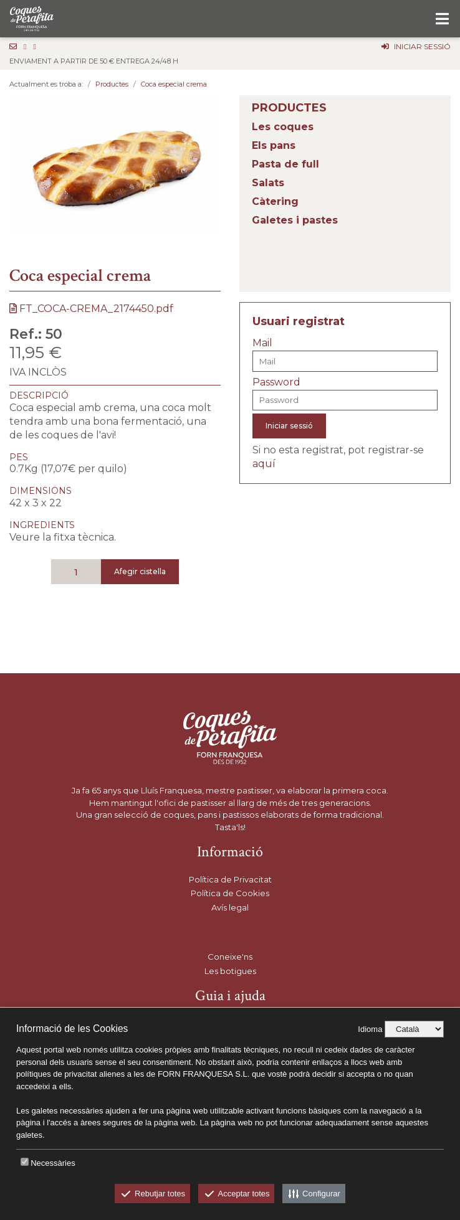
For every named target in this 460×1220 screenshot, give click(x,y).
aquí (264, 464)
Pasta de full (285, 164)
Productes (111, 84)
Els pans (273, 145)
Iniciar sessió (289, 425)
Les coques (283, 127)
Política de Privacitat (230, 879)
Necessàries (53, 1163)
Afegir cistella (140, 571)
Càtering (275, 201)
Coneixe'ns (230, 957)
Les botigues (230, 971)
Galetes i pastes (295, 220)
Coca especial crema (174, 84)
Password (276, 382)
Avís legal (230, 907)
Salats (268, 183)
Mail (262, 343)
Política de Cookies (230, 893)
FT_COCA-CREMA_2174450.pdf (91, 308)
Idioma (370, 1029)
